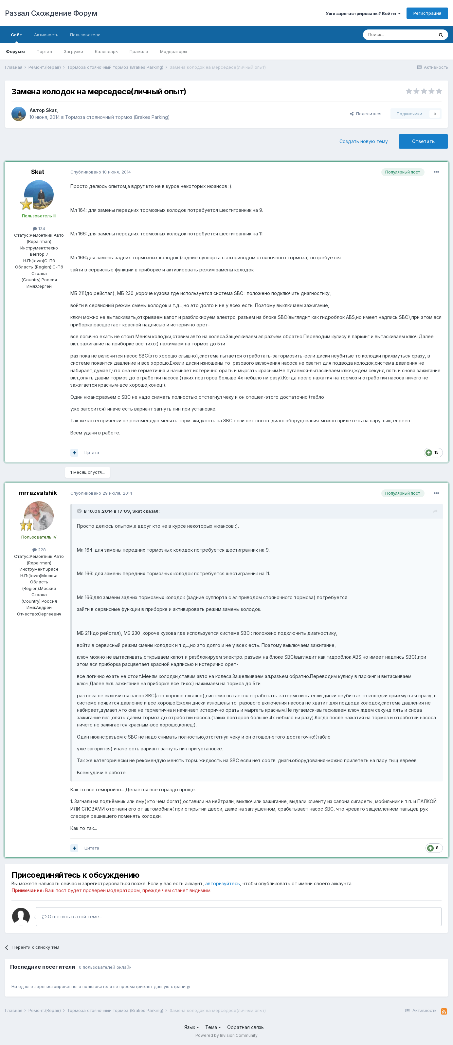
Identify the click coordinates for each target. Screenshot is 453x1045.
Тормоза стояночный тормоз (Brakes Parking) (117, 117)
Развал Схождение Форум (51, 13)
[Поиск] (398, 34)
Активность (46, 34)
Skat (51, 110)
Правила (139, 51)
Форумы (15, 51)
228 (39, 549)
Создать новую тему (363, 141)
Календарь (106, 51)
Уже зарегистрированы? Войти (363, 13)
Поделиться (365, 113)
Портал (44, 51)
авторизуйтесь (222, 883)
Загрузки (73, 51)
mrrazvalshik (38, 492)
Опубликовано (100, 171)
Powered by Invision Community (226, 1035)
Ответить (423, 141)
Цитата (91, 452)
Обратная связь (245, 1027)
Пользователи (85, 34)
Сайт (16, 37)
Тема (213, 1027)
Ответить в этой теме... (72, 916)
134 (39, 228)
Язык (191, 1027)
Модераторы (173, 51)
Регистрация (427, 13)
